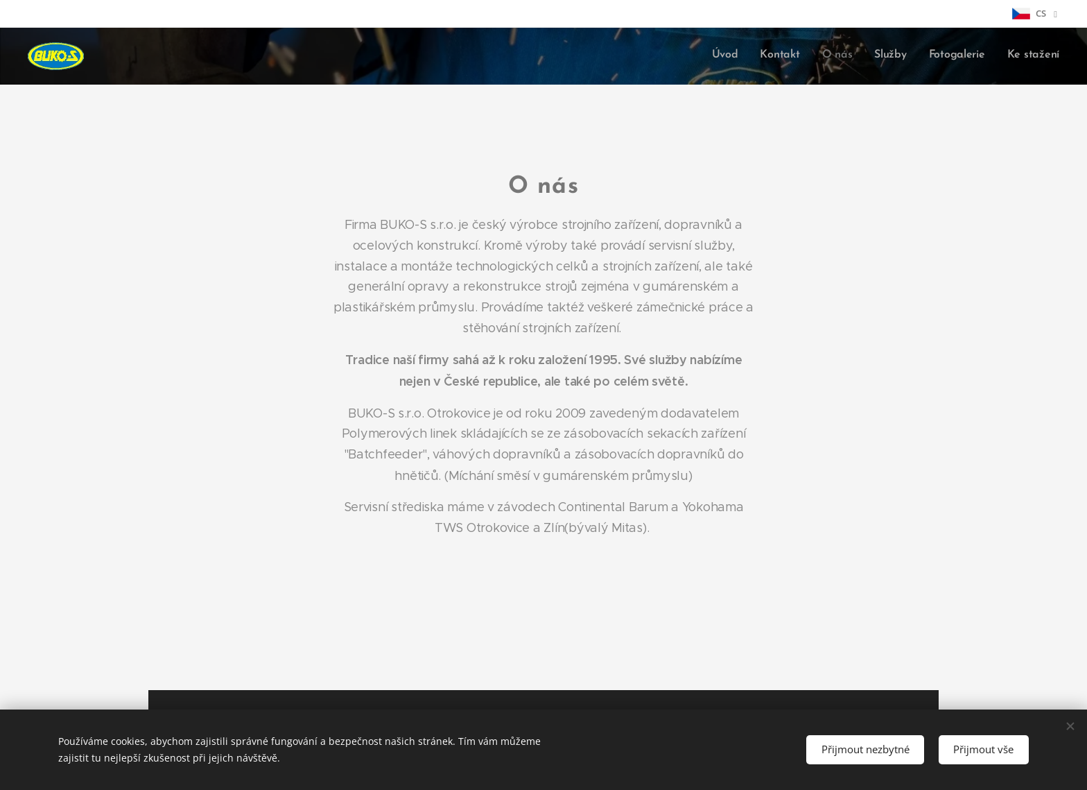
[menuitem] (952, 56)
